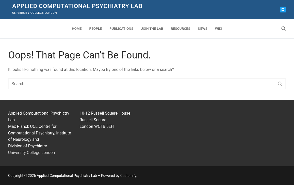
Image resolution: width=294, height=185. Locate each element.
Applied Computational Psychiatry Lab (77, 6)
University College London (31, 152)
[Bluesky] (283, 9)
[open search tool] (283, 28)
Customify (128, 176)
